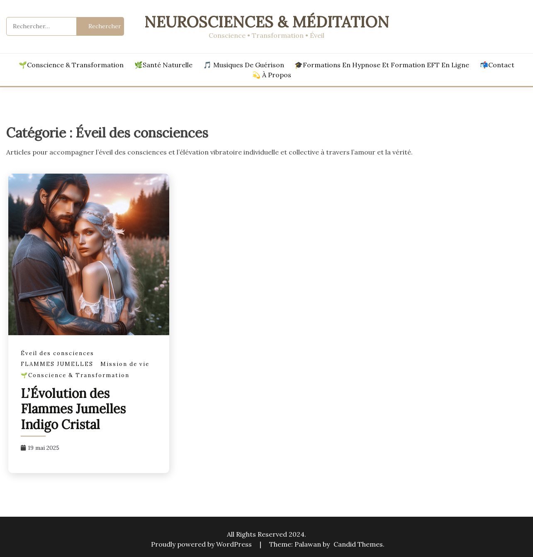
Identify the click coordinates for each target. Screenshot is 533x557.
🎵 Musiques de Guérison (243, 65)
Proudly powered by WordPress (202, 544)
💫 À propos (271, 75)
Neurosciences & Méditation (266, 22)
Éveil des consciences (57, 353)
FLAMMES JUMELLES (57, 364)
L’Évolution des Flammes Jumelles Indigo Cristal (73, 408)
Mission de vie (124, 364)
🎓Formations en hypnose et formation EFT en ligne (381, 65)
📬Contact (497, 65)
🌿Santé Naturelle (163, 65)
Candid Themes (358, 544)
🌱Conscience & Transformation (71, 65)
